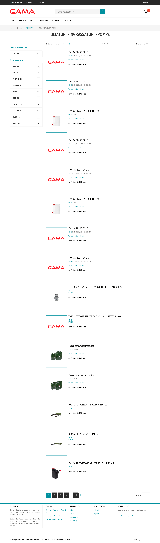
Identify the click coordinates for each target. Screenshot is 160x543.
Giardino (54, 519)
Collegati (96, 510)
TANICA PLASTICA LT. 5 (79, 52)
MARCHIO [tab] (16, 54)
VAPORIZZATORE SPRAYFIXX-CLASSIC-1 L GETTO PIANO (94, 316)
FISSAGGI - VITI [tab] (18, 85)
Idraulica (60, 519)
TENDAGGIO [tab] (17, 91)
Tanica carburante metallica (81, 346)
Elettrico (48, 519)
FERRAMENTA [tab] (17, 79)
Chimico (56, 516)
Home (11, 28)
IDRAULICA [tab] (16, 123)
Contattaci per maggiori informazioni (128, 516)
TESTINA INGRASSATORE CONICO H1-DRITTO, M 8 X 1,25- (95, 287)
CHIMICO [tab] (16, 98)
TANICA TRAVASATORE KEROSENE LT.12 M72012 (91, 463)
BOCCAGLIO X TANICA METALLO (83, 434)
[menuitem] (13, 20)
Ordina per (49, 44)
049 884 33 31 (17, 3)
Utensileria (62, 516)
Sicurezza (48, 510)
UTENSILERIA (29, 28)
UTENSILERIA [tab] (17, 104)
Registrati (96, 514)
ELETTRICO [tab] (17, 111)
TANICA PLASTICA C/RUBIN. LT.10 (84, 111)
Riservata (145, 3)
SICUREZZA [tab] (16, 72)
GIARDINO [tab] (16, 117)
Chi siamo (72, 510)
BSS (141, 540)
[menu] (41, 20)
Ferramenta (56, 510)
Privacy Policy (73, 521)
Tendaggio (49, 516)
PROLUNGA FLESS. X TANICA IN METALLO (87, 404)
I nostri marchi (74, 517)
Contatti (72, 514)
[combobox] (77, 11)
